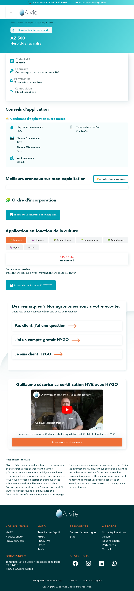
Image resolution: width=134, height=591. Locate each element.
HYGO (9, 532)
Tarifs (41, 549)
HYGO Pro (44, 540)
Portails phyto (14, 536)
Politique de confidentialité (47, 580)
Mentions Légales (92, 580)
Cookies (72, 580)
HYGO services (15, 540)
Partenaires (109, 545)
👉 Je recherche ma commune (110, 179)
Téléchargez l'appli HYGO (49, 534)
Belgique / (40, 22)
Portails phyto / (26, 22)
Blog (73, 536)
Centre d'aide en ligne (83, 532)
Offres (41, 545)
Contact (106, 549)
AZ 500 (49, 22)
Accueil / (14, 22)
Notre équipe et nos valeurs (114, 534)
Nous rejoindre (111, 540)
